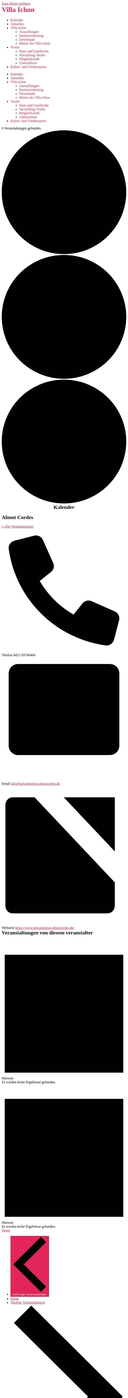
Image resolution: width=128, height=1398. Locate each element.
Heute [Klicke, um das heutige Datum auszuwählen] (14, 1298)
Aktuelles (17, 24)
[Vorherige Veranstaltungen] (29, 1266)
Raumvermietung (31, 35)
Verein (15, 47)
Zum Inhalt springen (16, 3)
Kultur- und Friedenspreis (28, 67)
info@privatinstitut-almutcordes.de (35, 783)
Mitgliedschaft (29, 59)
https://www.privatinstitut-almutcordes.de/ (44, 928)
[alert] (64, 1012)
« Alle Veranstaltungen (17, 526)
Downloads (27, 39)
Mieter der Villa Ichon (34, 43)
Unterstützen (28, 63)
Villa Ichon (18, 9)
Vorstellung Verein (32, 55)
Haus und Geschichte (34, 51)
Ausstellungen (29, 32)
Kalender (16, 20)
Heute (6, 1230)
